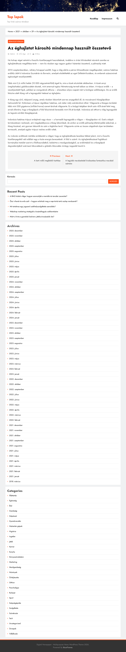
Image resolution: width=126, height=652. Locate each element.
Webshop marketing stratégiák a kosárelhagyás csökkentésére (34, 211)
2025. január (14, 276)
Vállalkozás (13, 633)
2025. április (14, 271)
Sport (11, 598)
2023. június (14, 353)
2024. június (14, 302)
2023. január (14, 374)
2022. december (16, 379)
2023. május (14, 358)
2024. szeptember (16, 292)
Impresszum (107, 18)
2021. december (16, 425)
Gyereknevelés (15, 521)
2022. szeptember (16, 389)
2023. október (15, 333)
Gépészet (13, 516)
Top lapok (15, 16)
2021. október (14, 435)
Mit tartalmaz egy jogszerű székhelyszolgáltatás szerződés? (33, 206)
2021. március (14, 466)
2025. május (14, 266)
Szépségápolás (15, 603)
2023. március (15, 363)
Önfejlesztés (14, 577)
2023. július (14, 348)
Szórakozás (13, 613)
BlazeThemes (67, 647)
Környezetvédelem (16, 41)
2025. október (15, 241)
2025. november (16, 235)
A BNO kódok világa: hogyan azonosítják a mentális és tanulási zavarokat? (38, 196)
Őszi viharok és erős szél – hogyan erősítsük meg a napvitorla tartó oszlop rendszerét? (43, 201)
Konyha (12, 552)
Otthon (12, 582)
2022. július (14, 394)
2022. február (14, 420)
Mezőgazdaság (15, 567)
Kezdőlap (94, 18)
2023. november (16, 328)
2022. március (15, 415)
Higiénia (12, 531)
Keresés (11, 176)
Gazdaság (13, 511)
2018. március (14, 481)
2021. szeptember (16, 440)
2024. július (14, 297)
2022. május (14, 404)
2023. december (16, 322)
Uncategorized (15, 623)
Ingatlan (12, 536)
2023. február (14, 369)
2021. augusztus (15, 445)
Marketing (13, 562)
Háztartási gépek (15, 526)
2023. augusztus (15, 343)
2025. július (14, 256)
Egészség (13, 500)
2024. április (14, 307)
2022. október (15, 384)
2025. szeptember (16, 246)
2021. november (15, 430)
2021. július (13, 450)
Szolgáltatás (13, 608)
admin (12, 54)
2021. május (14, 456)
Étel (10, 505)
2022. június (14, 399)
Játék (11, 541)
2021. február (14, 471)
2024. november (16, 282)
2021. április (14, 461)
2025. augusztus (15, 251)
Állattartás (13, 495)
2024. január (14, 317)
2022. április (14, 410)
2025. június (14, 261)
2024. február (14, 312)
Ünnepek (12, 628)
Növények (13, 572)
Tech (11, 618)
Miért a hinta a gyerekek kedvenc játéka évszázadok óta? (32, 216)
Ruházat (12, 592)
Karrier (11, 546)
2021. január (14, 476)
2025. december (16, 230)
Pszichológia (14, 587)
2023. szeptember (16, 338)
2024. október (15, 287)
